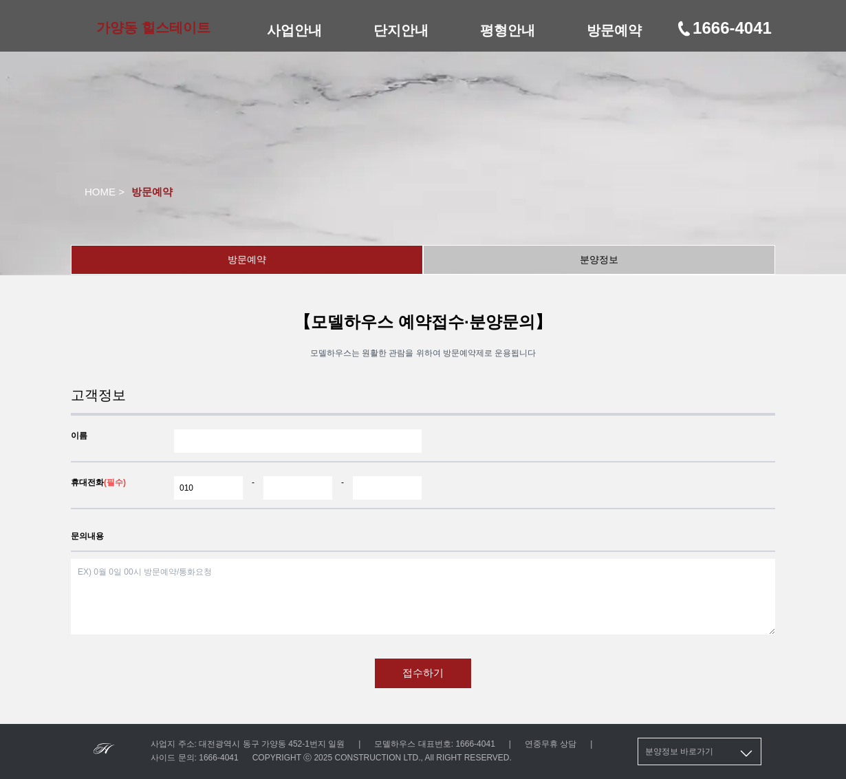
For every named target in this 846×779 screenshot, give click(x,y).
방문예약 (614, 30)
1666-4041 (723, 28)
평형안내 (507, 30)
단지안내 (401, 30)
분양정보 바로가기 (700, 753)
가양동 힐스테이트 (153, 27)
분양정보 (599, 259)
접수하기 (423, 673)
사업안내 (294, 30)
